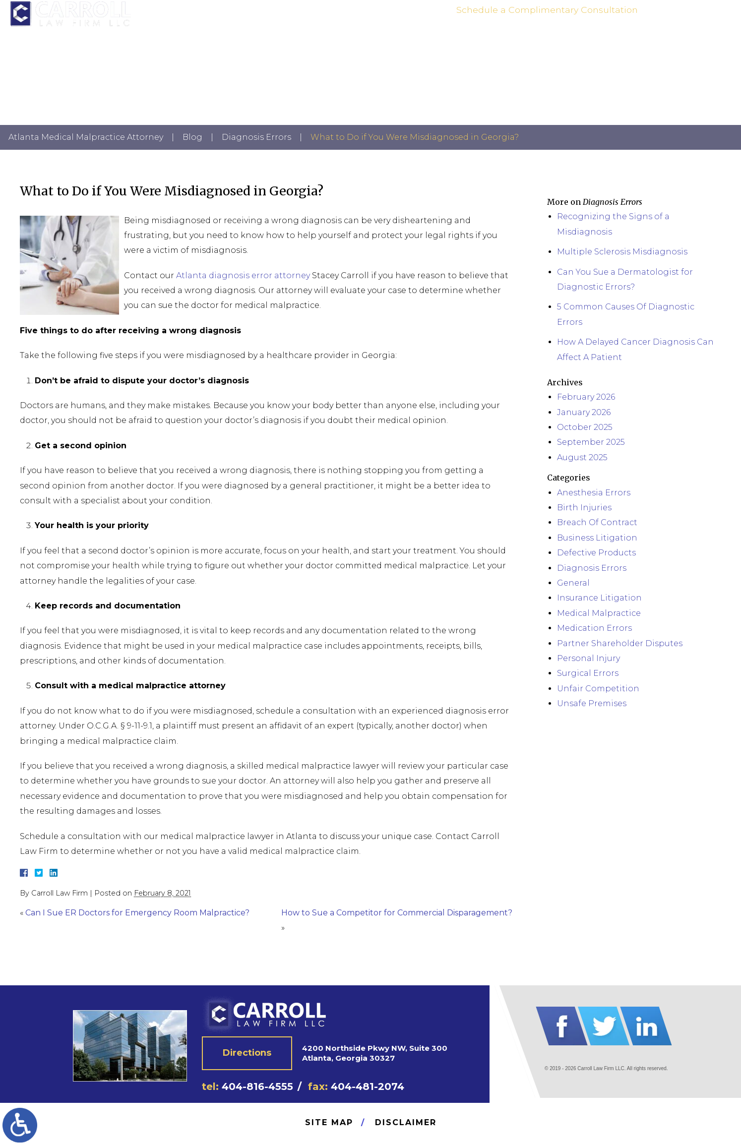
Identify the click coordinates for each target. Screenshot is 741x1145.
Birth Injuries (584, 507)
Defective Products (596, 552)
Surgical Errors (587, 673)
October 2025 (585, 427)
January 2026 (584, 412)
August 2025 (582, 457)
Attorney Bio (478, 42)
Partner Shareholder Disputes (619, 643)
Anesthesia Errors (593, 492)
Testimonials (594, 42)
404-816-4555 (682, 17)
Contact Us (697, 42)
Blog (192, 137)
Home (436, 42)
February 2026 (586, 397)
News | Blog (647, 42)
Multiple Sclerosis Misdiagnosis (622, 251)
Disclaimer (405, 1122)
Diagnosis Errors (256, 137)
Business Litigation (597, 537)
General (573, 583)
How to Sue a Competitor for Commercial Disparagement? (396, 912)
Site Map (329, 1122)
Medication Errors (594, 628)
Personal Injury (588, 658)
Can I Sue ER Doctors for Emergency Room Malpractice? (137, 912)
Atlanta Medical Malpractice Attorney (85, 137)
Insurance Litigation (599, 598)
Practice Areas (535, 42)
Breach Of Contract (597, 522)
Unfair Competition (598, 688)
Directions (247, 1052)
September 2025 (591, 442)
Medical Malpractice (599, 613)
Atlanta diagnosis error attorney (243, 275)
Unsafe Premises (591, 703)
